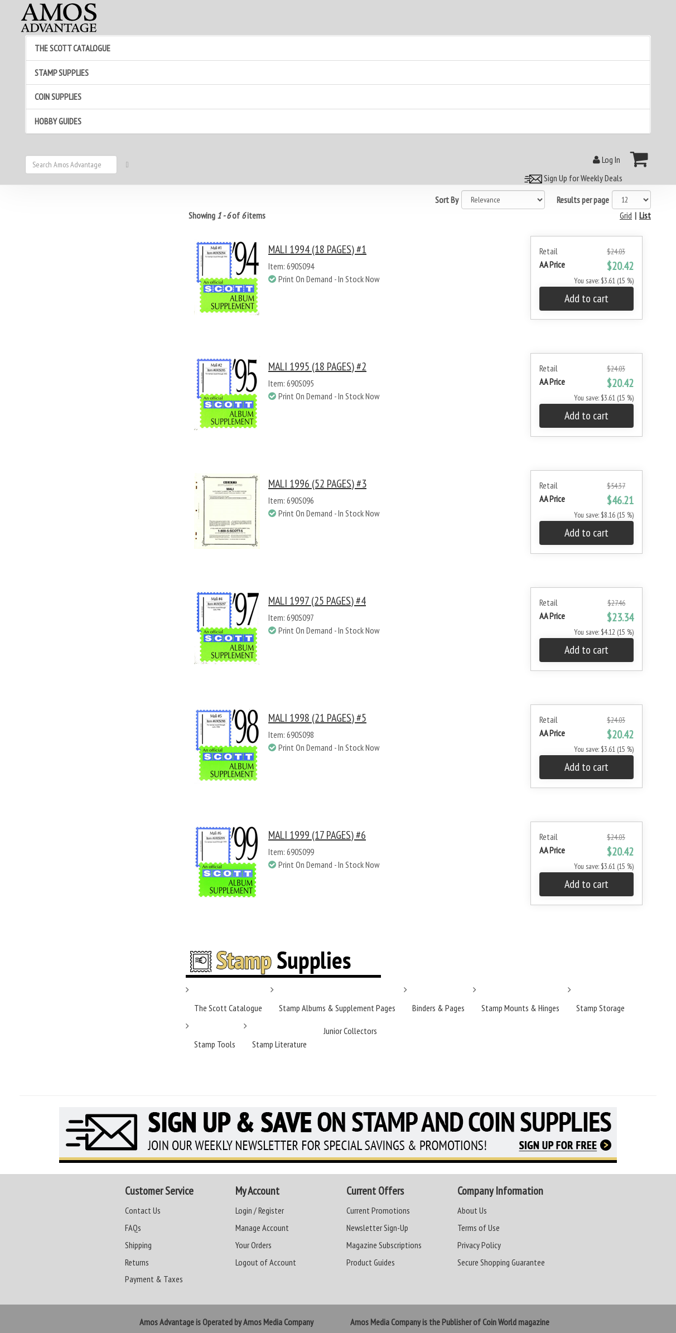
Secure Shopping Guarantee (501, 1262)
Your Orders (253, 1244)
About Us (472, 1210)
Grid (626, 215)
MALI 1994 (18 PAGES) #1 (317, 249)
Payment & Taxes (154, 1278)
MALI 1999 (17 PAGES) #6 (317, 835)
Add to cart (586, 298)
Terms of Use (478, 1227)
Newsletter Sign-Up (377, 1227)
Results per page (583, 199)
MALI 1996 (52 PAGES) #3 (317, 483)
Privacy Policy (479, 1244)
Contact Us (143, 1210)
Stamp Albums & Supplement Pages (337, 1007)
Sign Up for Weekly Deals (571, 177)
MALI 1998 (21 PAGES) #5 (317, 718)
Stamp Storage (600, 1007)
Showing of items (227, 215)
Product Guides (370, 1262)
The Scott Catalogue (228, 1007)
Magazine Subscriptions (384, 1244)
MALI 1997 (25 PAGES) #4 (317, 600)
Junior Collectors (350, 1030)
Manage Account (262, 1227)
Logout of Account (265, 1262)
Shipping (138, 1244)
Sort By (446, 199)
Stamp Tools (214, 1044)
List (645, 215)
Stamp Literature (279, 1044)
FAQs (133, 1227)
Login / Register (259, 1210)
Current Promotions (378, 1210)
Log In (606, 159)
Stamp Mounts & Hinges (520, 1007)
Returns (137, 1262)
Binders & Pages (438, 1007)
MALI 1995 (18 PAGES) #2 (317, 366)
